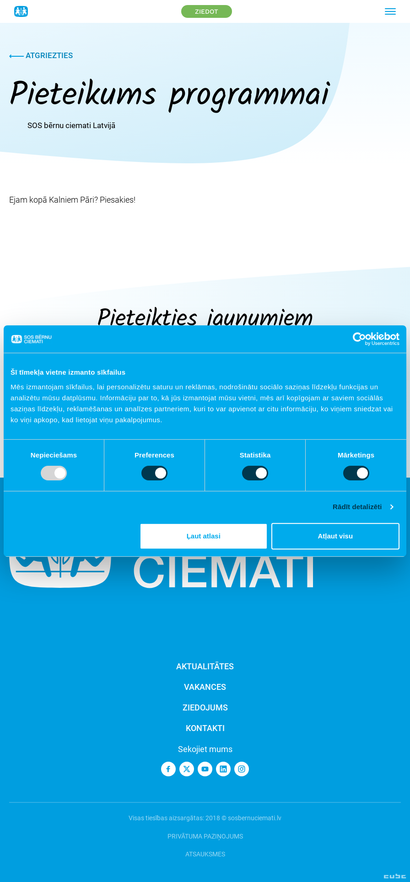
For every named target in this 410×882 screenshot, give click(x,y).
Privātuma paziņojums (205, 836)
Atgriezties (41, 55)
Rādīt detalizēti (357, 507)
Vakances (205, 687)
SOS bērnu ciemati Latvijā (71, 125)
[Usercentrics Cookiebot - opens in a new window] (359, 339)
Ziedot (206, 11)
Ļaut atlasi (204, 536)
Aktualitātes (205, 666)
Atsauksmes (205, 854)
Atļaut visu (335, 536)
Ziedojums (205, 707)
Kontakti (205, 728)
